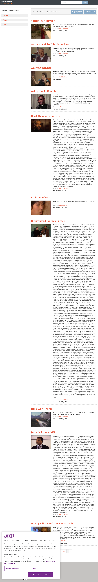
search (85, 2)
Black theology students (45, 116)
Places (5, 20)
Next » (44, 11)
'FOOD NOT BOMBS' (43, 20)
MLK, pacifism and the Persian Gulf (52, 523)
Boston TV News (7, 2)
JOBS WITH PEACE (42, 409)
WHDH (60, 107)
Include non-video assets (54, 11)
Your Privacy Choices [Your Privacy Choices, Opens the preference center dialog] (13, 568)
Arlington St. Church (43, 91)
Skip (34, 568)
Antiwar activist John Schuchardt (50, 44)
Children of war (40, 197)
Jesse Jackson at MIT (43, 432)
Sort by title (89, 12)
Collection (6, 16)
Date (4, 24)
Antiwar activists (41, 67)
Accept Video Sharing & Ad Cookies (40, 575)
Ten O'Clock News (63, 28)
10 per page (76, 12)
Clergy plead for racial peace (48, 220)
